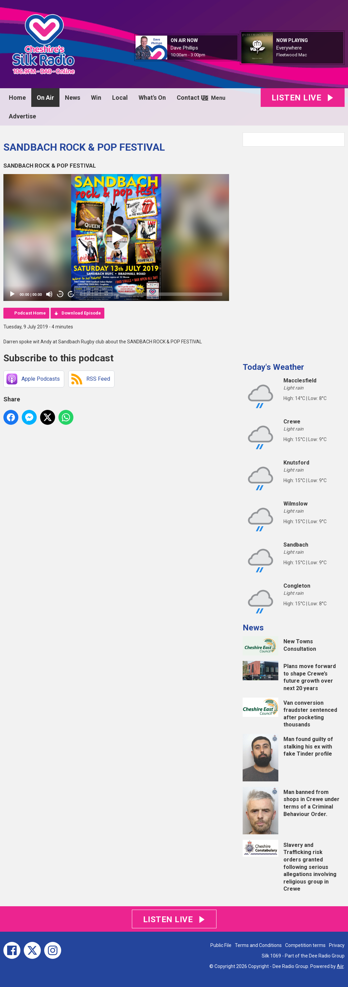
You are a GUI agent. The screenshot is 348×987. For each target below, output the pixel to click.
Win (96, 97)
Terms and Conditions (258, 945)
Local (120, 97)
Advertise (22, 116)
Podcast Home (30, 313)
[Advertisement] (294, 252)
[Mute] (49, 294)
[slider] (151, 294)
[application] (116, 237)
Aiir (340, 966)
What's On (152, 97)
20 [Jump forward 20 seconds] (71, 294)
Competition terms (305, 945)
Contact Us (192, 97)
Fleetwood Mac (291, 54)
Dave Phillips (184, 48)
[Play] (12, 294)
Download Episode (81, 313)
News (72, 97)
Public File (220, 945)
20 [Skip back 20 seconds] (60, 294)
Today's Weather (273, 367)
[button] (116, 237)
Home (17, 97)
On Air (45, 97)
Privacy (337, 945)
